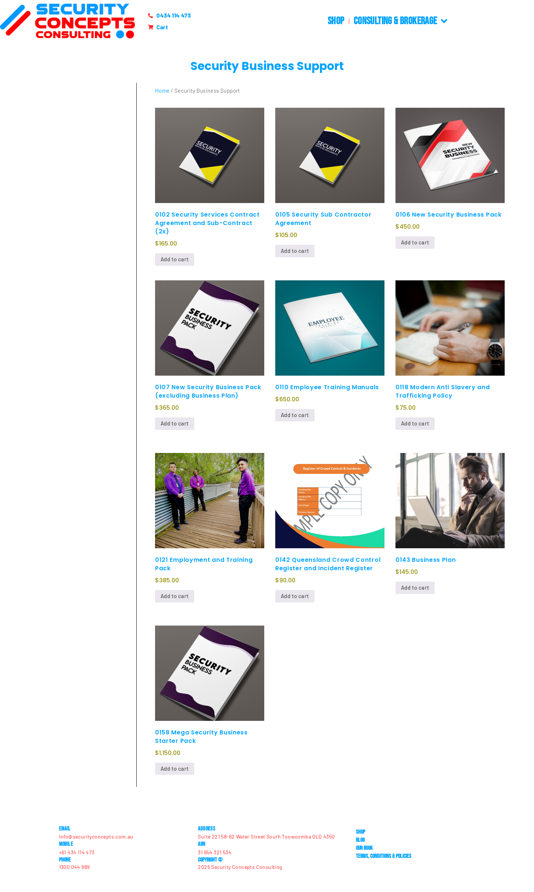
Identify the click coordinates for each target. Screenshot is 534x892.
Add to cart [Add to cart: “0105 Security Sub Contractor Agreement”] (295, 250)
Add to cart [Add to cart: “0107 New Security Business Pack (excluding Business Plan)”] (175, 423)
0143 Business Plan (425, 560)
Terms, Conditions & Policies (383, 855)
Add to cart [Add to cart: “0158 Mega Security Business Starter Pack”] (175, 768)
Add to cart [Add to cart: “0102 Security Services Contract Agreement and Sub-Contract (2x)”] (175, 259)
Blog (360, 839)
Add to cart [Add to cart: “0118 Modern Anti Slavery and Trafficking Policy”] (415, 423)
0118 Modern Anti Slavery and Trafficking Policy (442, 391)
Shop (336, 21)
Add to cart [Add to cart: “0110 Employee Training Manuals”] (295, 415)
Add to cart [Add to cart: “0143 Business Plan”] (415, 587)
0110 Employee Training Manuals (327, 387)
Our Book (364, 847)
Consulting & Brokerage (401, 21)
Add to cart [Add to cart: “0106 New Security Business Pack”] (415, 242)
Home (162, 90)
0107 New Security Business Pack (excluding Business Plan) (208, 391)
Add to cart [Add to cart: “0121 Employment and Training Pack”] (175, 596)
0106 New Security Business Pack (448, 214)
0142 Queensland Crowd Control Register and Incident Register (327, 564)
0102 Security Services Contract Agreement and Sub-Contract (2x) (207, 223)
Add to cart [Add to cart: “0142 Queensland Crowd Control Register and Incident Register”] (295, 596)
